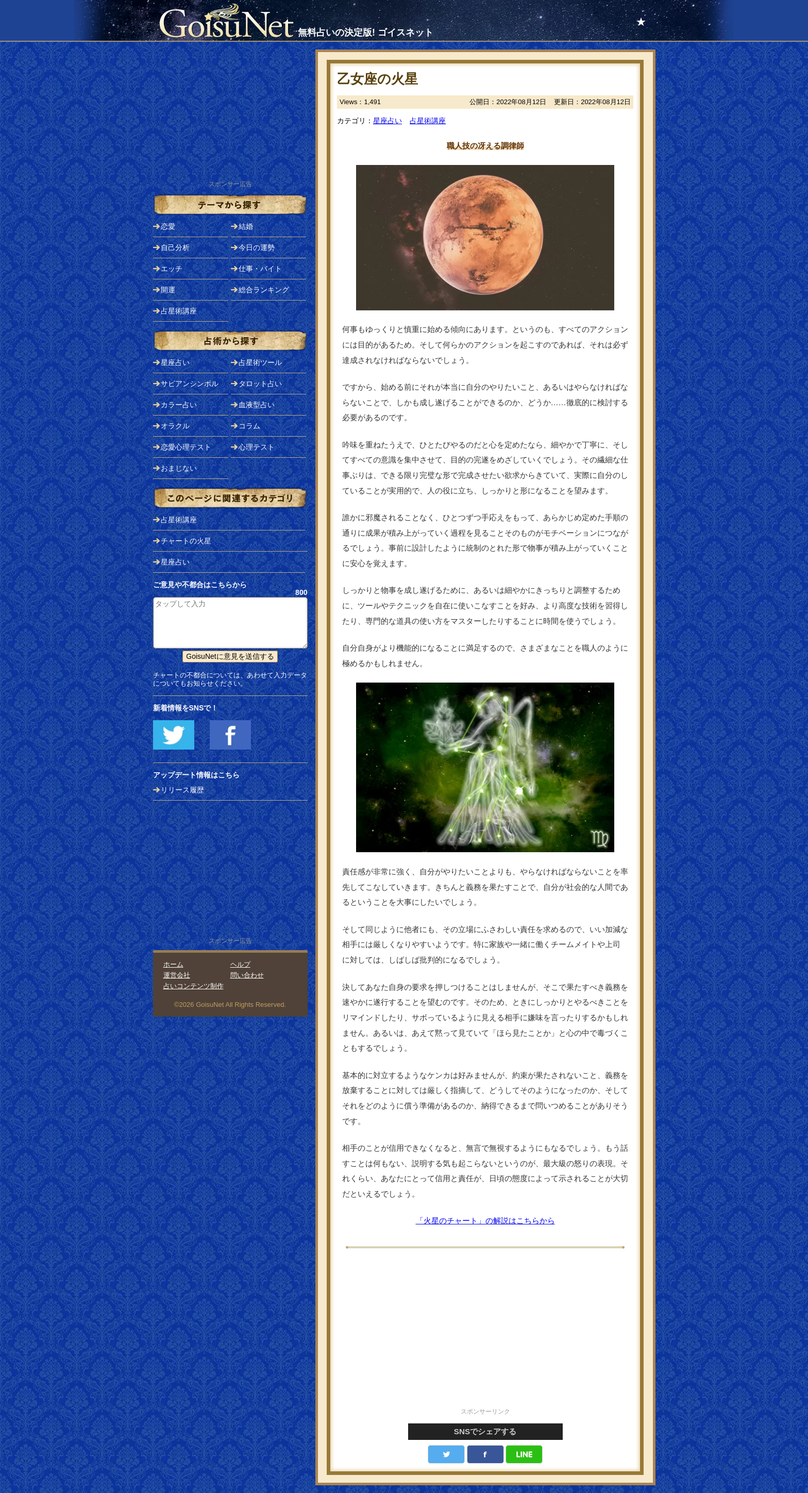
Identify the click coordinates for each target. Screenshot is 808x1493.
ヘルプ (240, 964)
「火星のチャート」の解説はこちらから (485, 1220)
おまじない (179, 468)
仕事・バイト (260, 268)
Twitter (446, 1454)
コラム (249, 426)
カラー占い (179, 405)
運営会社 (176, 975)
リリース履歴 (182, 790)
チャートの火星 (186, 541)
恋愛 (168, 226)
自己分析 (175, 247)
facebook (485, 1454)
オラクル (175, 426)
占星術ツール (260, 362)
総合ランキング (264, 290)
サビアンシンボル (189, 383)
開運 (168, 290)
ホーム (173, 964)
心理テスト (257, 447)
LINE (524, 1454)
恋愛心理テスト (186, 447)
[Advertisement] (485, 1334)
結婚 (246, 226)
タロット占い (260, 383)
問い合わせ (247, 975)
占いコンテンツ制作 (193, 986)
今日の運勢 (257, 247)
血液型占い (257, 405)
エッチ (171, 268)
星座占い (387, 121)
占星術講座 (428, 121)
